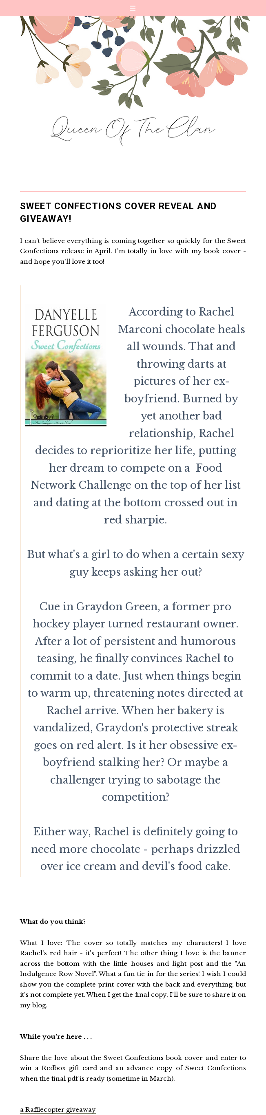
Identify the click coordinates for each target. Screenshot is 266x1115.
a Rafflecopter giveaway (58, 1109)
